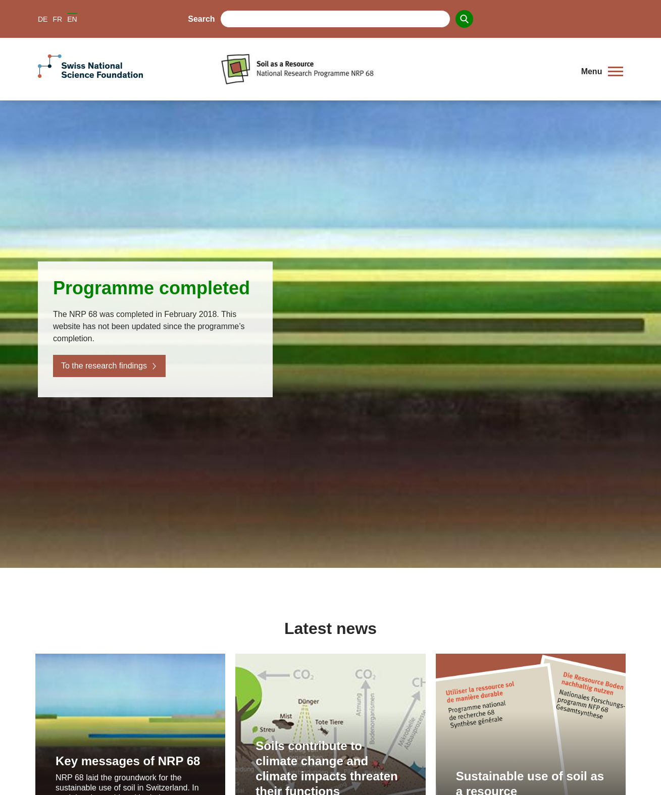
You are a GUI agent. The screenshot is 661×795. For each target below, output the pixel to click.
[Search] (464, 19)
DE (42, 19)
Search (201, 19)
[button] (602, 71)
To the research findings (109, 365)
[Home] (393, 69)
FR (57, 19)
